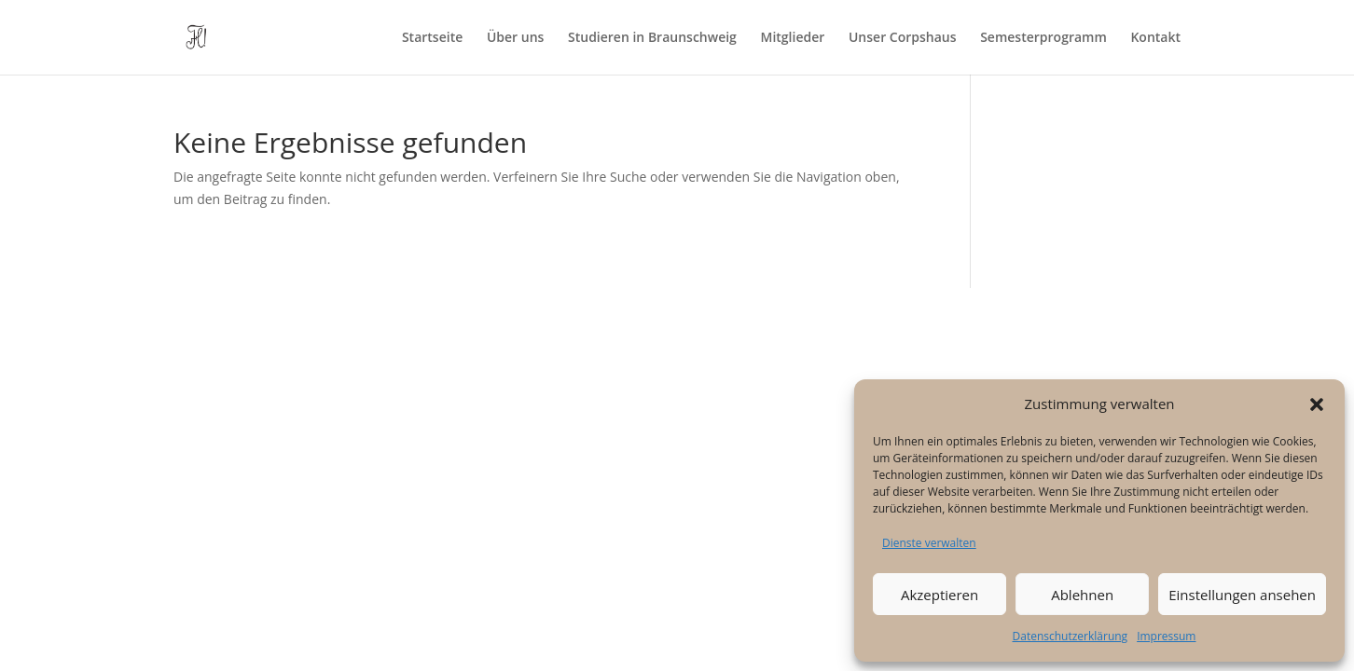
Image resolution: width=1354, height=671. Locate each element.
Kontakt (1155, 38)
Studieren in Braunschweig (652, 38)
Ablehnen (1082, 594)
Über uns (515, 38)
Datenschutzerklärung (1070, 636)
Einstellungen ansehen (1242, 594)
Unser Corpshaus (903, 38)
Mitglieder (793, 38)
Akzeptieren (939, 594)
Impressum (1166, 636)
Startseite (432, 38)
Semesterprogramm (1043, 38)
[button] (1316, 404)
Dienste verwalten (929, 543)
